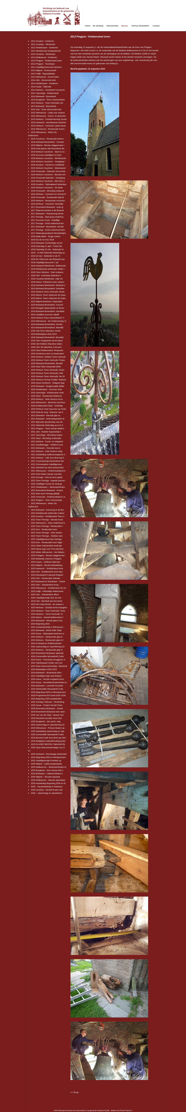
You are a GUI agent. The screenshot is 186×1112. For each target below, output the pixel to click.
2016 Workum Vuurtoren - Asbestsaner (48, 168)
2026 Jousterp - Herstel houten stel (46, 790)
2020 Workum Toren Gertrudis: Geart (47, 370)
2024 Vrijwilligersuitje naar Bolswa (46, 676)
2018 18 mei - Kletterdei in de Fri (45, 256)
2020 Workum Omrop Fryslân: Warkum (48, 379)
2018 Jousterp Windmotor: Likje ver (47, 279)
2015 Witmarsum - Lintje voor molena (48, 112)
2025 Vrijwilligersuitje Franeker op (46, 760)
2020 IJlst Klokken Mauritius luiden (46, 344)
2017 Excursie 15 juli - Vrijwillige (45, 220)
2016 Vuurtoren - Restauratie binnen (47, 139)
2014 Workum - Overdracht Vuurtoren (48, 90)
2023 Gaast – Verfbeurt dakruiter (45, 562)
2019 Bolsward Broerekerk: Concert (47, 305)
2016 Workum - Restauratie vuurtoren (48, 200)
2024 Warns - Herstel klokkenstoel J (47, 617)
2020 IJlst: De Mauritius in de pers (46, 347)
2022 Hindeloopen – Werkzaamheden (48, 487)
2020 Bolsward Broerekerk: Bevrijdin (47, 337)
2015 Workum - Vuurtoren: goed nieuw (48, 126)
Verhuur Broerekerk (140, 26)
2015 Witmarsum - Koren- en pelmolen (48, 116)
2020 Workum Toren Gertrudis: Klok (47, 373)
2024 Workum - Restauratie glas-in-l (47, 640)
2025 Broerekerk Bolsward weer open (48, 711)
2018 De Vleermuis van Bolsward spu (48, 259)
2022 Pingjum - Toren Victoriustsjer (46, 500)
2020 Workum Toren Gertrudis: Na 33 (48, 376)
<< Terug (74, 1092)
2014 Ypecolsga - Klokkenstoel (45, 93)
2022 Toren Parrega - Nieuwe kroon (47, 519)
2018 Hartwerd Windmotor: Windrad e (48, 285)
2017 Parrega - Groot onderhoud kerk (48, 230)
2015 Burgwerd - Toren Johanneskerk (48, 99)
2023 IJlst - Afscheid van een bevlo (46, 601)
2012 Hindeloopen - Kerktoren (44, 47)
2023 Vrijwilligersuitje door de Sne (46, 598)
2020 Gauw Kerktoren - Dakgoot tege (48, 383)
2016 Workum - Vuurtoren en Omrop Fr (48, 194)
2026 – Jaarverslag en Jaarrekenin (46, 793)
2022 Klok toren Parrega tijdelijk (45, 493)
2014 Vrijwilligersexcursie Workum (46, 67)
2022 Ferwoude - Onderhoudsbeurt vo (48, 497)
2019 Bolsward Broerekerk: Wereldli (47, 327)
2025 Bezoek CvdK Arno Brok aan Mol (48, 738)
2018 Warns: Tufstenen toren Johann (47, 282)
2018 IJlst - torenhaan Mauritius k (46, 275)
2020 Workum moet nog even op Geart (48, 409)
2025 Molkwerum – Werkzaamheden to (48, 767)
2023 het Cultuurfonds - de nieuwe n (47, 604)
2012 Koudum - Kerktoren (42, 41)
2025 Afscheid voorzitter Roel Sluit (46, 718)
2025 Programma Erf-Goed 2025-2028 (48, 695)
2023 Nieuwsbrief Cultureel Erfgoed (47, 575)
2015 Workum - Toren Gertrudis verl (47, 103)
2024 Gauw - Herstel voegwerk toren (47, 679)
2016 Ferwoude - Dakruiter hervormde (48, 171)
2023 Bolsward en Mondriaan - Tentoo (48, 581)
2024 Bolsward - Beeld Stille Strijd (46, 630)
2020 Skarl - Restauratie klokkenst (46, 396)
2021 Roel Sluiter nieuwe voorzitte (46, 474)
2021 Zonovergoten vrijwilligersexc (46, 464)
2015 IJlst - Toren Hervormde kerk (46, 109)
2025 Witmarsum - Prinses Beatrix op (48, 728)
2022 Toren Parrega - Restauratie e (47, 526)
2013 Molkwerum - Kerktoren (44, 57)
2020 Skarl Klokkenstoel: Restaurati (47, 350)
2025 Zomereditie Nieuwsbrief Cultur (47, 734)
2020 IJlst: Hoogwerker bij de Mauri (47, 340)
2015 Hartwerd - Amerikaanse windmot (48, 122)
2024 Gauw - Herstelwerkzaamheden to (49, 682)
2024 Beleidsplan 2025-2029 (44, 669)
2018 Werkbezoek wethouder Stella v (48, 269)
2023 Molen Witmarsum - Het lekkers (47, 552)
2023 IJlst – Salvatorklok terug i (45, 585)
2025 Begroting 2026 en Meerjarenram (48, 757)
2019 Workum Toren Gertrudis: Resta (48, 292)
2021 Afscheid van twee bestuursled (47, 467)
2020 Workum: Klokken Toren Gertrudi (48, 357)
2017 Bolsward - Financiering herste (47, 213)
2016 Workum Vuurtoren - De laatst (47, 187)
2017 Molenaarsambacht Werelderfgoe (48, 233)
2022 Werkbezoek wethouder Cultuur (47, 513)
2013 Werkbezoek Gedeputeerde (46, 51)
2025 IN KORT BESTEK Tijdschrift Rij (48, 744)
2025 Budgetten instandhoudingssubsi (48, 741)
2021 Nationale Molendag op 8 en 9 (47, 425)
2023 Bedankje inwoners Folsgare (46, 558)
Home (87, 26)
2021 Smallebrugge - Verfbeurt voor (47, 445)
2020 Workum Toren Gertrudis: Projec (48, 360)
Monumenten (112, 26)
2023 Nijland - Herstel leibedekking (46, 565)
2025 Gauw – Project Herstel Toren (46, 705)
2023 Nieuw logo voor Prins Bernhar (47, 549)
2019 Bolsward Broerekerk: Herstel (46, 324)
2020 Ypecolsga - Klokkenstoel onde (47, 392)
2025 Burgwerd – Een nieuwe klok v (47, 770)
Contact (156, 26)
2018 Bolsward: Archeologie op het (46, 243)
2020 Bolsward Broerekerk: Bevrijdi (47, 363)
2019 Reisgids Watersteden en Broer (47, 308)
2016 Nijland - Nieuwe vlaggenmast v (48, 145)
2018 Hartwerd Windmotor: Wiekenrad (48, 266)
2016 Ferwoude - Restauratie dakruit (47, 197)
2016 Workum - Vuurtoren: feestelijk (47, 204)
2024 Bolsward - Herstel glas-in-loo (46, 620)
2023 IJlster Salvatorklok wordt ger (46, 545)
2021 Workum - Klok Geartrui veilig (46, 451)
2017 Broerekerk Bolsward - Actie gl (47, 207)
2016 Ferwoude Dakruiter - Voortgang (48, 178)
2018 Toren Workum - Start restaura (47, 272)
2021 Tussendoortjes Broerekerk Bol (47, 461)
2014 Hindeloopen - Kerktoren (44, 83)
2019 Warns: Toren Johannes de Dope (48, 295)
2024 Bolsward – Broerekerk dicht (46, 672)
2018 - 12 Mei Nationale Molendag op (48, 252)
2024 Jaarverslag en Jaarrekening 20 (48, 646)
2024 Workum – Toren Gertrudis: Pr (47, 614)
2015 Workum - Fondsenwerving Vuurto (49, 119)
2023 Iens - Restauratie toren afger (46, 542)
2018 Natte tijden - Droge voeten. (46, 236)
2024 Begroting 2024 (40, 624)
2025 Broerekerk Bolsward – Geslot (47, 708)
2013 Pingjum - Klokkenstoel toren (46, 60)
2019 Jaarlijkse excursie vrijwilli (45, 314)
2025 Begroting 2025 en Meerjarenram (48, 692)
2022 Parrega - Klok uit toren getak (46, 477)
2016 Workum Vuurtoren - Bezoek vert (48, 174)
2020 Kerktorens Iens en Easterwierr (47, 353)
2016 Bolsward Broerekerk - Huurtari (47, 142)
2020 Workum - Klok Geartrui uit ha (47, 399)
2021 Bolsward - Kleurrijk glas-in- (46, 415)
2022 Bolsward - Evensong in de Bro (47, 510)
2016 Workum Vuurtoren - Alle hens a (48, 181)
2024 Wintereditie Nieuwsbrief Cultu (47, 689)
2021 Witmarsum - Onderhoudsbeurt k (48, 471)
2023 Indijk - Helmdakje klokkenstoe (47, 591)
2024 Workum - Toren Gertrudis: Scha (48, 611)
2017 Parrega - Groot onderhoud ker (47, 223)
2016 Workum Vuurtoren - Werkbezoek (48, 158)
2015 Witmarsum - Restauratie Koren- (48, 129)
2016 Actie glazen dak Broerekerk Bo (47, 148)
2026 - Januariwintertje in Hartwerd (46, 786)
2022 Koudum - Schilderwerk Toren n (47, 516)
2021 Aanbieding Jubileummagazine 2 (48, 454)
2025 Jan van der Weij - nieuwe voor (47, 715)
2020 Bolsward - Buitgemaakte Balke (47, 386)
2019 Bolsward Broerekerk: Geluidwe (48, 288)
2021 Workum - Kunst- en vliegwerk (47, 441)
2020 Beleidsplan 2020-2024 (44, 334)
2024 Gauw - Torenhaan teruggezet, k (48, 659)
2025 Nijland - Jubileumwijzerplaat (46, 764)
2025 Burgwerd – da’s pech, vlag (45, 721)
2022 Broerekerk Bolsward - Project (47, 490)
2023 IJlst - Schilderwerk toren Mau (47, 572)
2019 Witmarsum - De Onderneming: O (48, 321)
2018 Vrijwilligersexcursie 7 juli (44, 262)
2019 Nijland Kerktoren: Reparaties (46, 301)
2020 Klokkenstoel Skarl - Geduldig (47, 405)
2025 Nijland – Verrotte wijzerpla (45, 777)
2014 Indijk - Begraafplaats (43, 73)
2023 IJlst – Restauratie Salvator (45, 578)
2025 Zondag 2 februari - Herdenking (47, 702)
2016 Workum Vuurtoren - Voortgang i (48, 161)
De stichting (98, 26)
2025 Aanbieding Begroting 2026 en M (48, 783)
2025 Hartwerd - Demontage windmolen (49, 754)
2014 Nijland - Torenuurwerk (43, 70)
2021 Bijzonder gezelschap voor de (47, 422)
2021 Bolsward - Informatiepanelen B (47, 419)
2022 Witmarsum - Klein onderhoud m (48, 523)
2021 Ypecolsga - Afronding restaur (47, 435)
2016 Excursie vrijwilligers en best (46, 155)
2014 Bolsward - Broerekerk (43, 96)
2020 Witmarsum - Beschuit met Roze (48, 402)
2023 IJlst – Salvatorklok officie (45, 594)
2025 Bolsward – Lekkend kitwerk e (47, 773)
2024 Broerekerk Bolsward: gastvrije (47, 653)
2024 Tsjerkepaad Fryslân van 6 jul (46, 663)
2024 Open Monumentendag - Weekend (49, 666)
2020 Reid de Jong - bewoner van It (47, 412)
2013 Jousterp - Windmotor (43, 54)
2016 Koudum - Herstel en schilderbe (48, 165)
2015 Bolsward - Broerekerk (43, 106)
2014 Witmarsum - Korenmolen (45, 77)
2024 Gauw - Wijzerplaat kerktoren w (47, 633)
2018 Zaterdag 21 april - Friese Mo (46, 246)
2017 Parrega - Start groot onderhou (47, 217)
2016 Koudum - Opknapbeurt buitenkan (49, 184)
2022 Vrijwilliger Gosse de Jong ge (46, 484)
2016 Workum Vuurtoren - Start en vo (48, 152)
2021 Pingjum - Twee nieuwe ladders (47, 428)
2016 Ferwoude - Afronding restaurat (47, 191)
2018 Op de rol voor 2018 (42, 239)
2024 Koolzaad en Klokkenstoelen (46, 643)
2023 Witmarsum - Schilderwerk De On (48, 588)
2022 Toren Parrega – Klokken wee (47, 536)
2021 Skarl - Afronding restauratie (46, 438)
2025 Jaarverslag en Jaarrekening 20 (48, 725)
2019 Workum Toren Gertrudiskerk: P (47, 318)
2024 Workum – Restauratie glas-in (47, 637)
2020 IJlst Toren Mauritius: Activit (45, 331)
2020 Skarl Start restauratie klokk (46, 366)
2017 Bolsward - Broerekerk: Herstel (47, 226)
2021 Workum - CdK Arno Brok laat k (47, 458)
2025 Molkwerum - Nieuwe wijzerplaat (48, 780)
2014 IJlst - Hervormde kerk (43, 80)
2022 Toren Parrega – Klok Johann (46, 532)
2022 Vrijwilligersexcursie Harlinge (46, 539)
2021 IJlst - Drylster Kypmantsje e (46, 432)
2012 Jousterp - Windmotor (43, 44)
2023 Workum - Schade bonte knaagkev (49, 607)
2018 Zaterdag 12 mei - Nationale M (47, 249)
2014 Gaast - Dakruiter (41, 86)
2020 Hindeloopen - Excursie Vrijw (46, 389)
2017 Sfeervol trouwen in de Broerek (47, 210)
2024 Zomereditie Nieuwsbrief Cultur (47, 656)
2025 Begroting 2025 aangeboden (46, 698)
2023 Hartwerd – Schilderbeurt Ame (47, 568)
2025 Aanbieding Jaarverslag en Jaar (48, 731)
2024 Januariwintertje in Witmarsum (47, 627)
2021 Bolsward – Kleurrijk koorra (45, 448)
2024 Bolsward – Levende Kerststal (47, 685)
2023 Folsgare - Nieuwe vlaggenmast (48, 555)
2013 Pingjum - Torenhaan (43, 64)
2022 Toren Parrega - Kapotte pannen (48, 480)
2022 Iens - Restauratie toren (44, 529)
